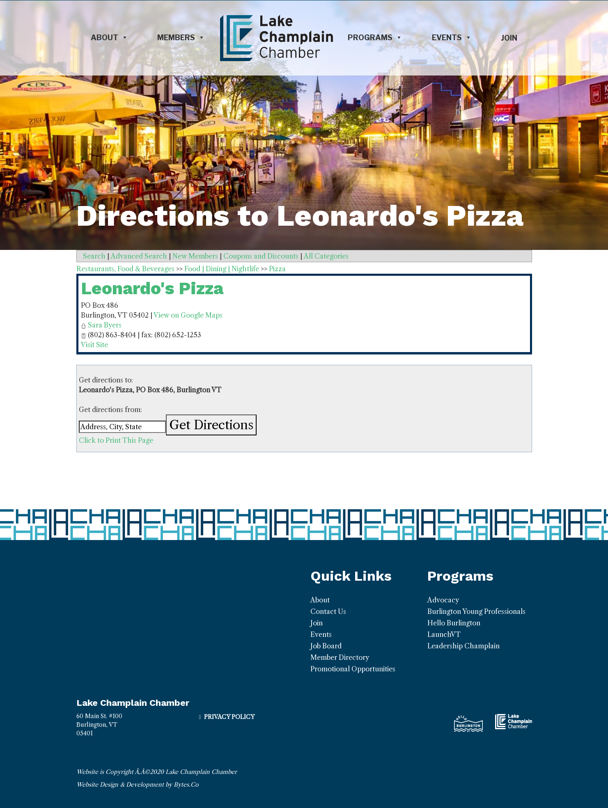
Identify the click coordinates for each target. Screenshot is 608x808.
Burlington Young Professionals (476, 611)
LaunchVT (444, 634)
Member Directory (339, 657)
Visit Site (94, 345)
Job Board (326, 646)
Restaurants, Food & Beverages (125, 269)
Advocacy (443, 600)
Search (94, 256)
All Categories (326, 256)
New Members (195, 256)
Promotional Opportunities (352, 669)
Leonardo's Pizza (152, 288)
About (109, 37)
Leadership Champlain (463, 646)
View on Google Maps (188, 315)
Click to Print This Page (116, 440)
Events (452, 37)
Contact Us (328, 611)
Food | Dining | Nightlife (221, 269)
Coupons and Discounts (260, 256)
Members (181, 37)
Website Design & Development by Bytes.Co (137, 784)
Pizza (277, 269)
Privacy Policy (229, 717)
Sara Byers (105, 325)
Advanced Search (139, 256)
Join (509, 38)
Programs (375, 37)
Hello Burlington (453, 623)
